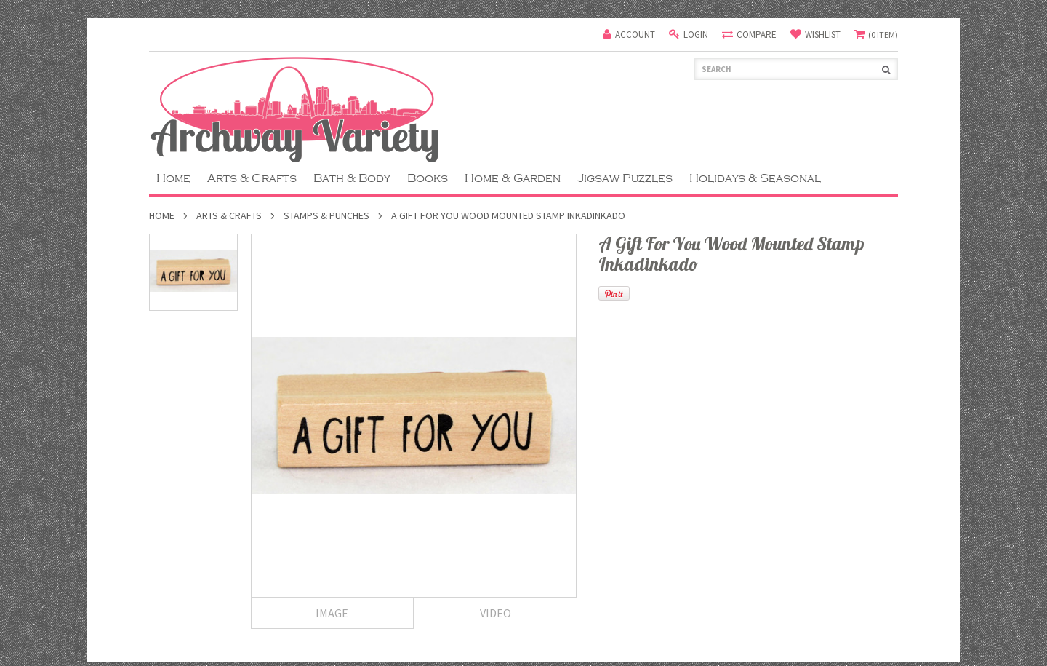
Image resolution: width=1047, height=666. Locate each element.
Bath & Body (351, 178)
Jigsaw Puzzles (625, 178)
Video (495, 613)
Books (427, 178)
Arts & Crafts (252, 178)
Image (332, 613)
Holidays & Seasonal (755, 178)
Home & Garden (513, 178)
